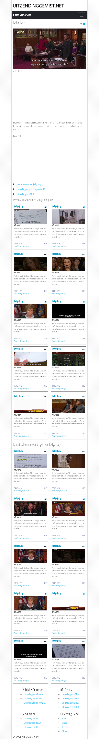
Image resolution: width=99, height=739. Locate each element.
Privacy (64, 731)
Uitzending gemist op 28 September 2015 (31, 189)
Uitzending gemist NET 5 (32, 718)
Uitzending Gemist (22, 15)
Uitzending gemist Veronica (33, 727)
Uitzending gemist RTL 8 (25, 194)
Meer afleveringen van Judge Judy (29, 184)
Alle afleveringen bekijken (21, 246)
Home (64, 718)
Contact (64, 722)
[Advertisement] (49, 94)
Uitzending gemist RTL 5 (70, 698)
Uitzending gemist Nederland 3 (35, 702)
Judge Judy (19, 22)
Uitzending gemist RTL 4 (70, 694)
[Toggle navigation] (82, 15)
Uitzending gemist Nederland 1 (35, 694)
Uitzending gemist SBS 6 (32, 722)
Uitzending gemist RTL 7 (70, 702)
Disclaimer (65, 727)
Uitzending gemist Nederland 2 (35, 698)
